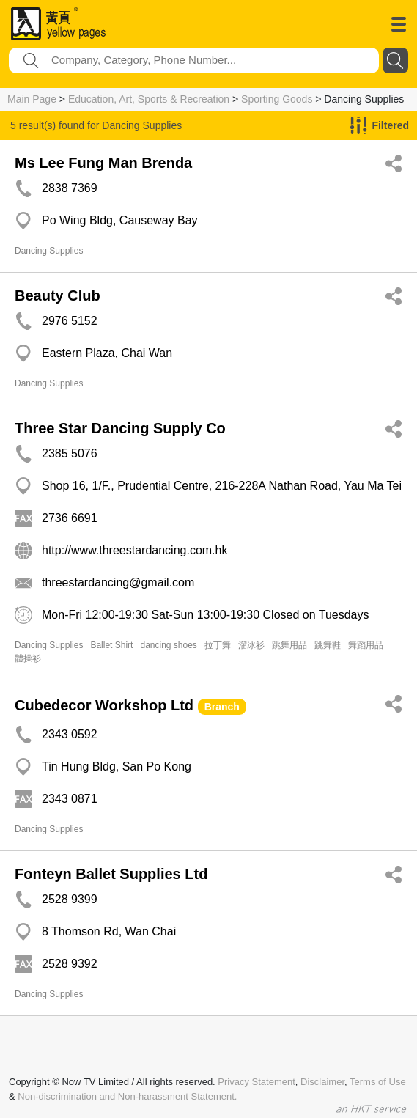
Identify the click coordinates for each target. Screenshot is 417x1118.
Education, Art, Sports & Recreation (148, 99)
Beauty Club (57, 295)
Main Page (31, 99)
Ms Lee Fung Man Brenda (103, 163)
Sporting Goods (276, 99)
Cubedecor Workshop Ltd (104, 705)
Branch (222, 707)
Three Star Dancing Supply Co (120, 428)
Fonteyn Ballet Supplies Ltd (111, 874)
